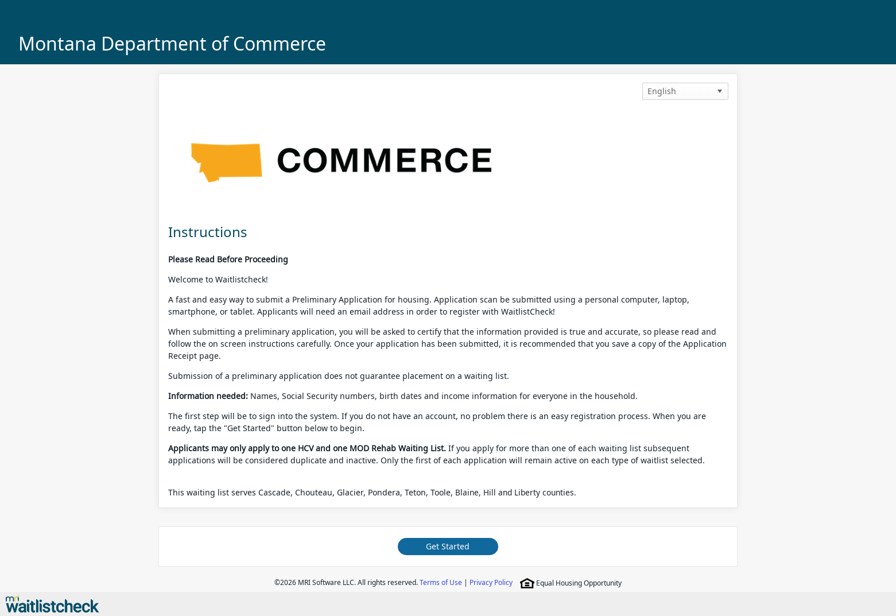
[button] (720, 91)
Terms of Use (441, 582)
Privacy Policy (491, 582)
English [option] (661, 91)
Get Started (448, 546)
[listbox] (685, 91)
